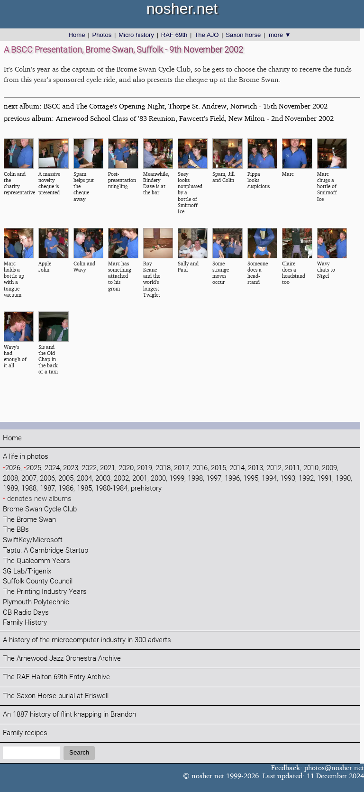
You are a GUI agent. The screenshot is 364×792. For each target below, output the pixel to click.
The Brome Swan (29, 520)
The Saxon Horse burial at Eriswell (56, 696)
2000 (158, 478)
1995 (250, 478)
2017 (181, 468)
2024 (52, 468)
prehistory (146, 488)
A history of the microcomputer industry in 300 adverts (87, 640)
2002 (121, 478)
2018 (163, 468)
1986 (65, 488)
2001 (139, 478)
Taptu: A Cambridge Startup (45, 550)
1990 (343, 478)
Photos (101, 34)
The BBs (16, 530)
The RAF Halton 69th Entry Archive (56, 677)
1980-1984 (111, 488)
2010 (310, 468)
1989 (10, 488)
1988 (28, 488)
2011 (292, 468)
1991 (324, 478)
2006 (47, 478)
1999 (176, 478)
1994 (269, 478)
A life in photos (25, 457)
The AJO (206, 34)
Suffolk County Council (38, 581)
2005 (65, 478)
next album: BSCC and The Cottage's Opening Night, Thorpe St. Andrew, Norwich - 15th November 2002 (166, 105)
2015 (218, 468)
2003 (102, 478)
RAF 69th (174, 34)
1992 (306, 478)
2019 (144, 468)
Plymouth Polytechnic (36, 602)
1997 (213, 478)
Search (79, 752)
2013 (255, 468)
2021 (107, 468)
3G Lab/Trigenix (27, 571)
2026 (12, 468)
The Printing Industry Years (45, 592)
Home (76, 34)
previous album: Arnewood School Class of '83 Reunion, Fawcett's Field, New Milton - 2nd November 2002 (169, 118)
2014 (237, 468)
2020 (126, 468)
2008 (10, 478)
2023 (70, 468)
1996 (232, 478)
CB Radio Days (26, 613)
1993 (287, 478)
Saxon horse (243, 34)
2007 (28, 478)
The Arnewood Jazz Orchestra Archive (62, 659)
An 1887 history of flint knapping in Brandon (69, 714)
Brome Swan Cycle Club (40, 509)
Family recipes (25, 733)
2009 (329, 468)
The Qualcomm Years (36, 561)
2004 (84, 478)
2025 (33, 468)
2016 (200, 468)
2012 (274, 468)
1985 (84, 488)
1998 (195, 478)
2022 (89, 468)
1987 (47, 488)
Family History (25, 623)
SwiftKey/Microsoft (33, 540)
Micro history (136, 34)
